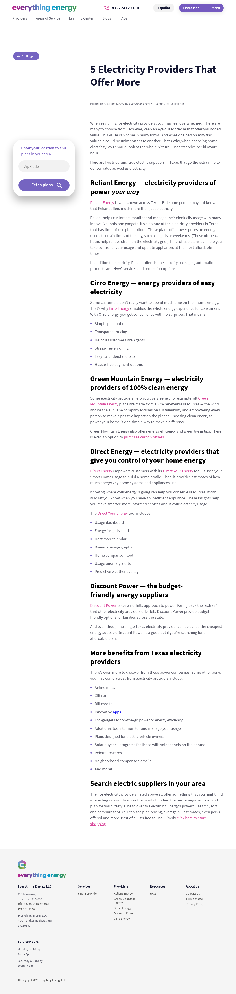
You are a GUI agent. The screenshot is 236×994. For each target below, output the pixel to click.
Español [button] (164, 8)
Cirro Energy (119, 308)
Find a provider (88, 893)
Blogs (106, 18)
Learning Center (81, 18)
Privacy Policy (195, 904)
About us (192, 886)
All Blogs (25, 56)
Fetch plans (46, 185)
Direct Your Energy (178, 470)
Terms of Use (194, 899)
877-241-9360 (121, 8)
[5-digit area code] (46, 166)
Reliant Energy (102, 202)
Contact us (193, 893)
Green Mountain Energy (124, 901)
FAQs (123, 18)
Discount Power (103, 605)
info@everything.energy (33, 904)
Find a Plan (191, 8)
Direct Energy (101, 470)
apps (117, 711)
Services (84, 886)
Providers (19, 18)
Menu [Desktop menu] (213, 8)
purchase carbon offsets (144, 437)
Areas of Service (48, 18)
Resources (157, 886)
